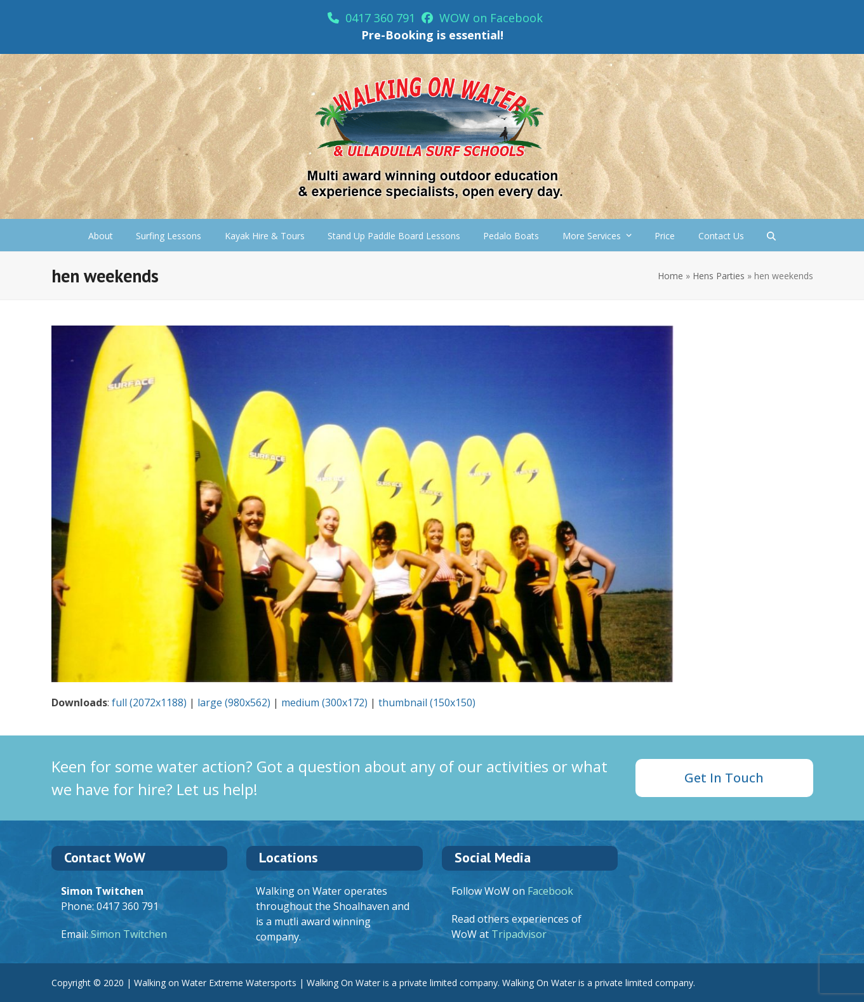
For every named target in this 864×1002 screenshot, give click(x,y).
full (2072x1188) (149, 702)
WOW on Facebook (482, 17)
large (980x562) (233, 702)
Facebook (550, 891)
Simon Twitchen (129, 934)
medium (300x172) (324, 702)
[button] (771, 235)
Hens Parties (719, 276)
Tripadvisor (519, 934)
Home (670, 276)
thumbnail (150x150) (426, 702)
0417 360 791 (371, 17)
